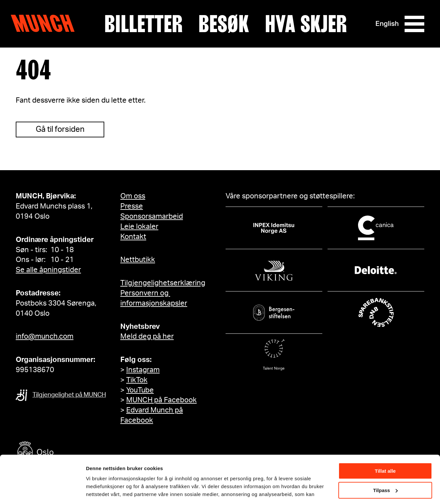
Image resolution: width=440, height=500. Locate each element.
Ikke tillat (385, 468)
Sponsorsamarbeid (151, 216)
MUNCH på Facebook (161, 400)
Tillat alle (385, 430)
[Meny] (414, 24)
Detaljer (95, 487)
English (387, 23)
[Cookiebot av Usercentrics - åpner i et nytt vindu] (42, 487)
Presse (131, 206)
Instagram (143, 369)
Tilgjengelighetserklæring (162, 283)
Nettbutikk (137, 259)
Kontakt (133, 236)
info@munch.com (44, 336)
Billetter (143, 24)
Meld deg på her (147, 336)
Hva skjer (306, 24)
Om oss (132, 196)
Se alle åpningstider (48, 269)
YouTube (140, 390)
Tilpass (385, 449)
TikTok (137, 380)
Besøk (223, 24)
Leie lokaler (139, 226)
